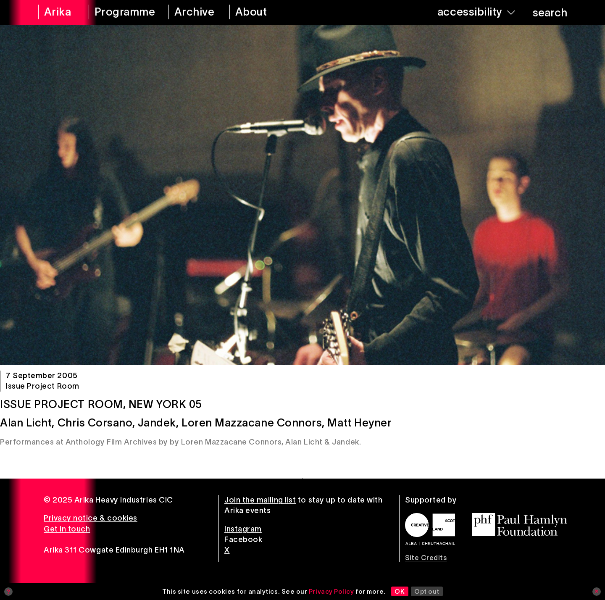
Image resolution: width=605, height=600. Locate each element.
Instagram (243, 529)
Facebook (243, 539)
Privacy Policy (331, 591)
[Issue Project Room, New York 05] (302, 195)
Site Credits (426, 557)
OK (400, 591)
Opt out (426, 591)
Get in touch (67, 529)
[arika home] (58, 12)
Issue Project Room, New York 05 (101, 404)
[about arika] (263, 12)
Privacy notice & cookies (90, 518)
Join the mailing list (260, 500)
